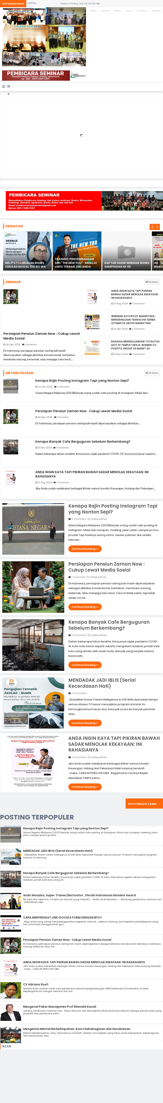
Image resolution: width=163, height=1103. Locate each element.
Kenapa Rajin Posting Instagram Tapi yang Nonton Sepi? (82, 380)
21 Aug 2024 (121, 303)
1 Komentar (31, 344)
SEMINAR (13, 282)
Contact (105, 10)
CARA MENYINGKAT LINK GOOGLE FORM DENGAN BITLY (62, 917)
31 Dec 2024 (45, 447)
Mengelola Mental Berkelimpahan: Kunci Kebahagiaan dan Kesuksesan (76, 1028)
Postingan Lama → (144, 803)
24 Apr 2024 (120, 328)
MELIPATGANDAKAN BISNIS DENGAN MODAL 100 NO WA (25, 265)
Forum (129, 10)
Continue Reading (85, 548)
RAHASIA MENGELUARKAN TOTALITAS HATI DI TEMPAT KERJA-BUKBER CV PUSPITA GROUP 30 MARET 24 (135, 345)
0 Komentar (138, 303)
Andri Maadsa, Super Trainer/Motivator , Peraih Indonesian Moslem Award (79, 894)
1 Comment (78, 576)
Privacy (117, 10)
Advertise (142, 10)
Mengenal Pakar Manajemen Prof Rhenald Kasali (59, 1006)
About (93, 10)
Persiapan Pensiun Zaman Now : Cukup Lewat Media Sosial (41, 336)
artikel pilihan (99, 518)
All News (152, 282)
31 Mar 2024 (121, 354)
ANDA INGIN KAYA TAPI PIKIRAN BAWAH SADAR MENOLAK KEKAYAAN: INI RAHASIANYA (134, 294)
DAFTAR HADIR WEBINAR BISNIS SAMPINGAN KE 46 (126, 265)
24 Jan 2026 (45, 386)
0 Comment (79, 518)
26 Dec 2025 (13, 344)
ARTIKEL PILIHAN (19, 373)
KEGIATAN (14, 226)
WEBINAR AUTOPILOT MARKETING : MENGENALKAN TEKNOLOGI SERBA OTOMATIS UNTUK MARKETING (133, 320)
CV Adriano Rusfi (35, 984)
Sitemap (156, 10)
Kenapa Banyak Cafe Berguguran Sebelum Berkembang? (83, 441)
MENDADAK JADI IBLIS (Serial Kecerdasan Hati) (102, 682)
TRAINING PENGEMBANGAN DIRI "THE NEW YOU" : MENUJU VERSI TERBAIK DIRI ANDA (76, 262)
